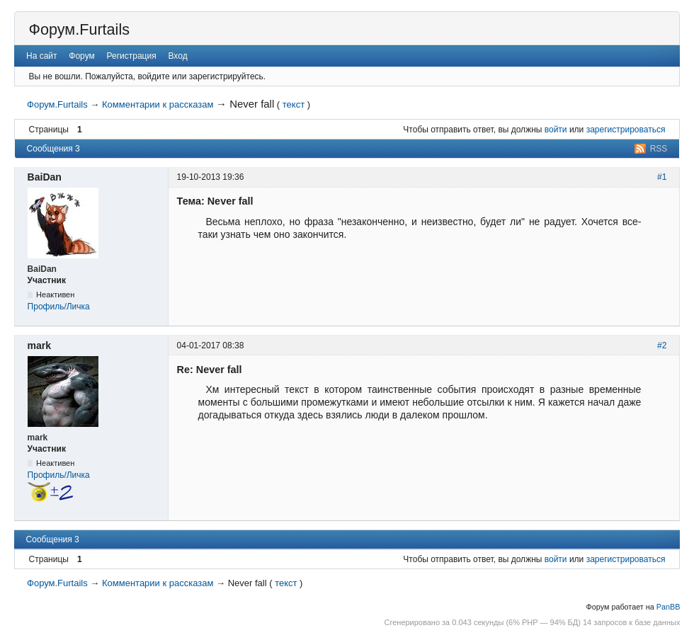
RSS (659, 149)
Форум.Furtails (79, 29)
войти (556, 130)
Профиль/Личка (59, 307)
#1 (661, 177)
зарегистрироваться (626, 130)
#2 (661, 345)
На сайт (41, 56)
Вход (177, 56)
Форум (81, 56)
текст (294, 104)
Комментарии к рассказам (157, 104)
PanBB (668, 606)
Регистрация (132, 56)
